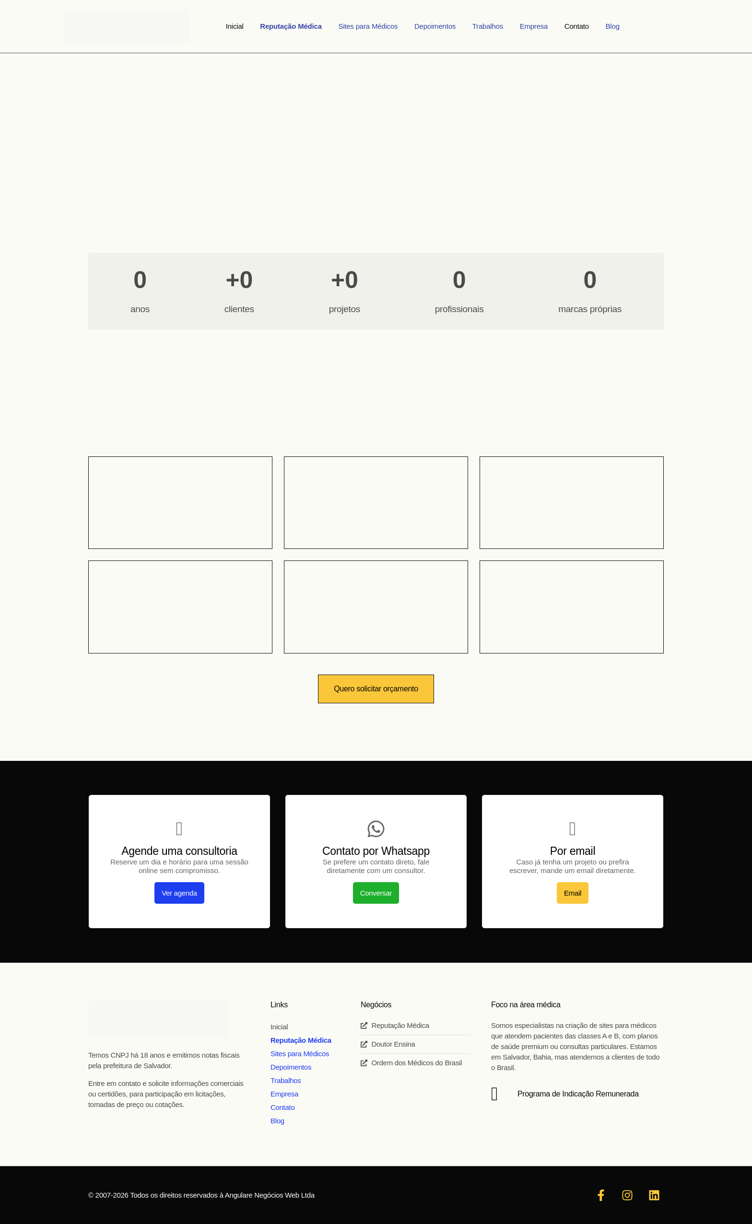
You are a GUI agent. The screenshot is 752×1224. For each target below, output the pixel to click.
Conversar (376, 893)
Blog (595, 26)
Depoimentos (437, 26)
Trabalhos (485, 26)
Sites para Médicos (375, 26)
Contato (564, 26)
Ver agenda (179, 893)
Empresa (526, 26)
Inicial (252, 26)
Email (572, 893)
